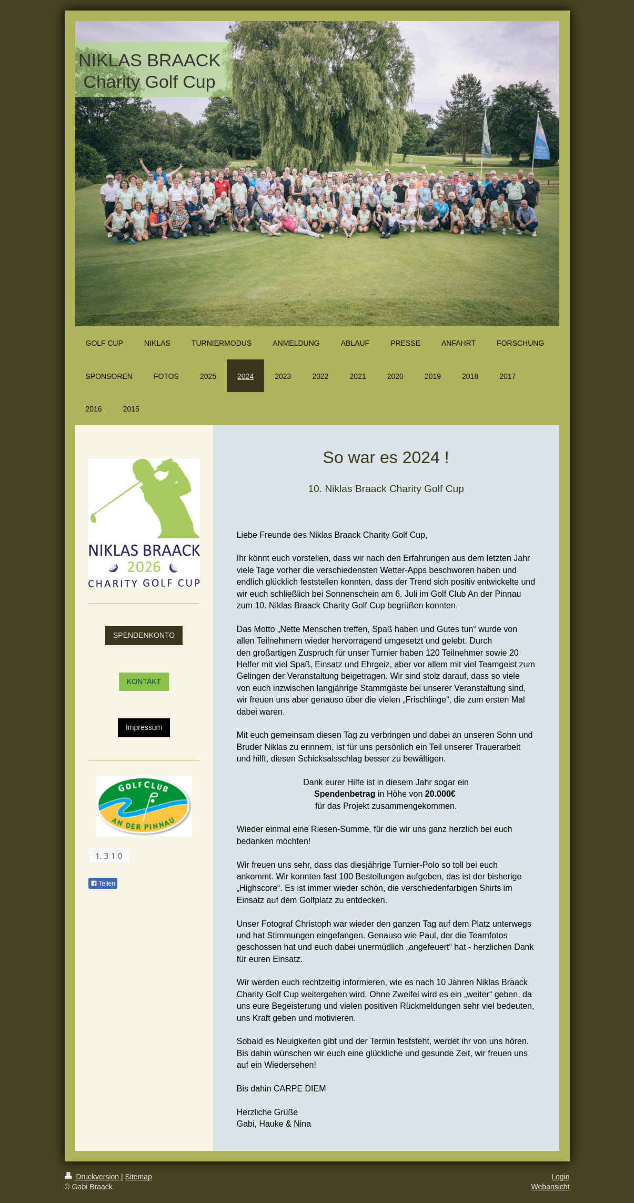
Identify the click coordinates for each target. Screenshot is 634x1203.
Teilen (102, 883)
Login (560, 1176)
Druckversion (93, 1176)
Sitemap (138, 1176)
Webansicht (550, 1186)
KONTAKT (144, 681)
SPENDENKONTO (144, 635)
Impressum (144, 727)
